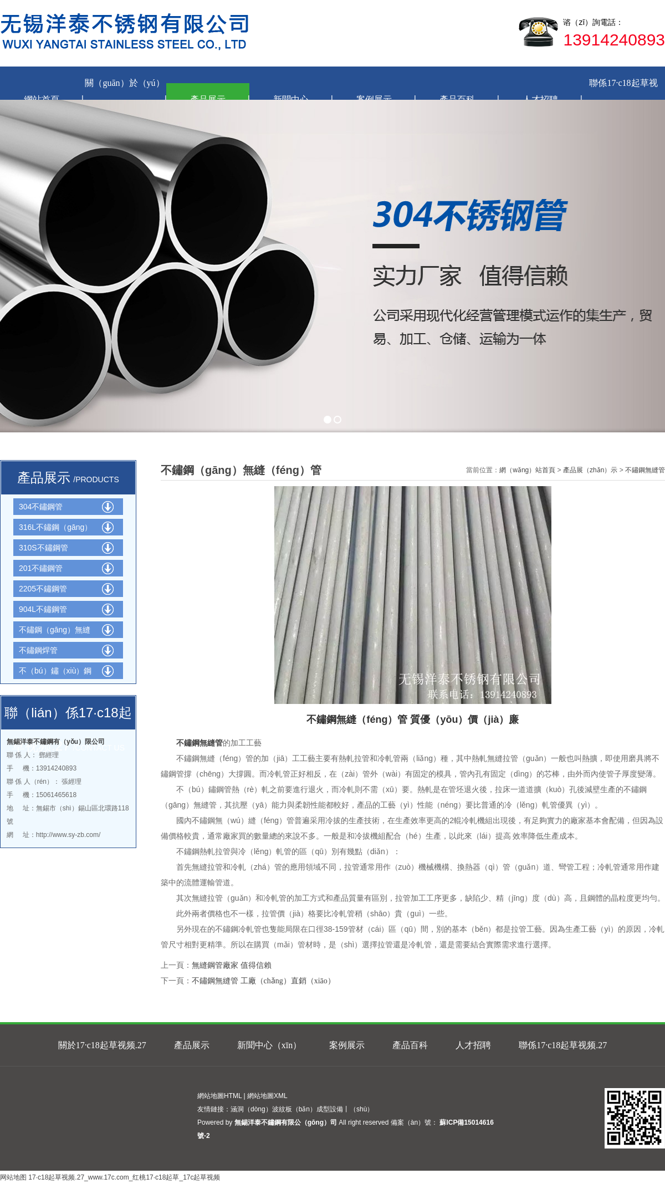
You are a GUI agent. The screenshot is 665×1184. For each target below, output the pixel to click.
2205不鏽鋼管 (43, 588)
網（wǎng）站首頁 (527, 470)
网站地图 (13, 1177)
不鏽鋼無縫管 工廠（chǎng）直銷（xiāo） (263, 981)
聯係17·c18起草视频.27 (563, 1045)
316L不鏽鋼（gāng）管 (55, 529)
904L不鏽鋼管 (43, 609)
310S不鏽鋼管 (43, 547)
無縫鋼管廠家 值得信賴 (232, 965)
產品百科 (410, 1045)
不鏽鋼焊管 (38, 650)
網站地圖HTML (219, 1096)
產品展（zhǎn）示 (590, 470)
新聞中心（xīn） (269, 1045)
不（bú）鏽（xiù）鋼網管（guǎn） (55, 672)
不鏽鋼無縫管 (645, 470)
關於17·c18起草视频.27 (102, 1045)
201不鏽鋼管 (41, 568)
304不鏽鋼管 (41, 506)
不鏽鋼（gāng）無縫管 (54, 631)
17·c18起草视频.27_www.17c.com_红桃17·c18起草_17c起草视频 (124, 1177)
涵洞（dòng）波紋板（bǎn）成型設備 (287, 1109)
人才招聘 (473, 1045)
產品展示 (191, 1045)
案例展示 (347, 1045)
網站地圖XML (267, 1096)
